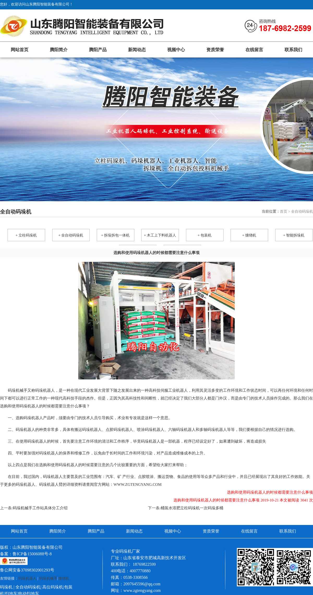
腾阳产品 (98, 49)
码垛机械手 (48, 578)
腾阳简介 (59, 49)
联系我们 (293, 49)
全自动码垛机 (27, 587)
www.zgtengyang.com (137, 484)
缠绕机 (63, 578)
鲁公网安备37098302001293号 (27, 570)
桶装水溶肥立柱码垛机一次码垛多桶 (192, 508)
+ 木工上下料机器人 (160, 235)
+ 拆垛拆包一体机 (115, 235)
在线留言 (254, 49)
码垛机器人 (27, 578)
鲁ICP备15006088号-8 (32, 554)
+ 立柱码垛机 (26, 235)
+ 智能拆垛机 (293, 235)
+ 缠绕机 (249, 235)
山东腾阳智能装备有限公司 (38, 547)
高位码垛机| (53, 587)
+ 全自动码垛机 (70, 235)
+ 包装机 (205, 235)
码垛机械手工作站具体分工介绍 (40, 508)
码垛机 (6, 587)
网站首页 (19, 49)
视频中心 (176, 49)
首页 (283, 211)
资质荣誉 (215, 49)
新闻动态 (137, 49)
